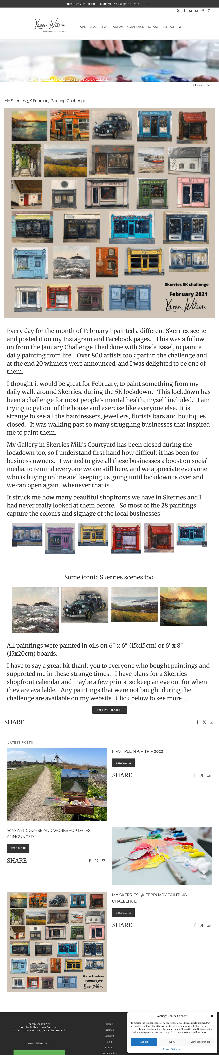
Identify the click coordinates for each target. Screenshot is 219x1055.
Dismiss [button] (146, 3)
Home (109, 1023)
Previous (199, 85)
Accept (144, 1041)
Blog (109, 1041)
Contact (109, 1047)
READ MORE (123, 762)
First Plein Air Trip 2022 (137, 751)
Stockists (109, 1035)
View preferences (201, 1041)
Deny (172, 1041)
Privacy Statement (172, 1049)
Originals (109, 1029)
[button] (212, 1016)
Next (209, 85)
